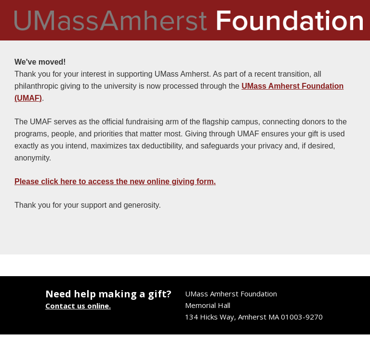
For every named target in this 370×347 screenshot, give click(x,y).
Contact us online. (78, 305)
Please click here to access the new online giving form (113, 181)
